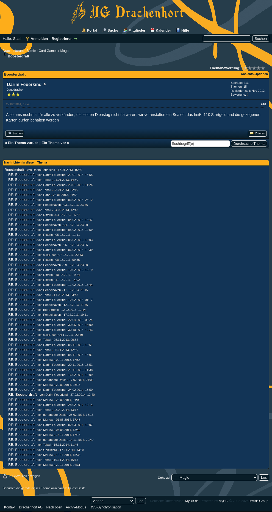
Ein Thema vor (53, 143)
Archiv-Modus (76, 507)
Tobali (47, 179)
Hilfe (185, 30)
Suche (112, 30)
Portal (92, 30)
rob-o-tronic (51, 309)
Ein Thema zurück (23, 143)
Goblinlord (50, 450)
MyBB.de (192, 501)
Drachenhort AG (31, 507)
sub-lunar (49, 254)
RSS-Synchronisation (105, 507)
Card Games (48, 51)
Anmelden (39, 39)
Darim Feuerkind (24, 84)
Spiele (31, 51)
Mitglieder (137, 30)
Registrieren (62, 39)
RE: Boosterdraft (21, 175)
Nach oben (54, 507)
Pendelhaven (52, 204)
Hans (46, 195)
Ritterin (48, 215)
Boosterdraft (14, 170)
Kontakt (9, 507)
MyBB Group (258, 501)
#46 (263, 104)
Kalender (163, 30)
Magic (64, 51)
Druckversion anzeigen (24, 476)
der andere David (54, 379)
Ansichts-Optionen (254, 74)
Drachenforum (13, 51)
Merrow (48, 359)
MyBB (223, 501)
